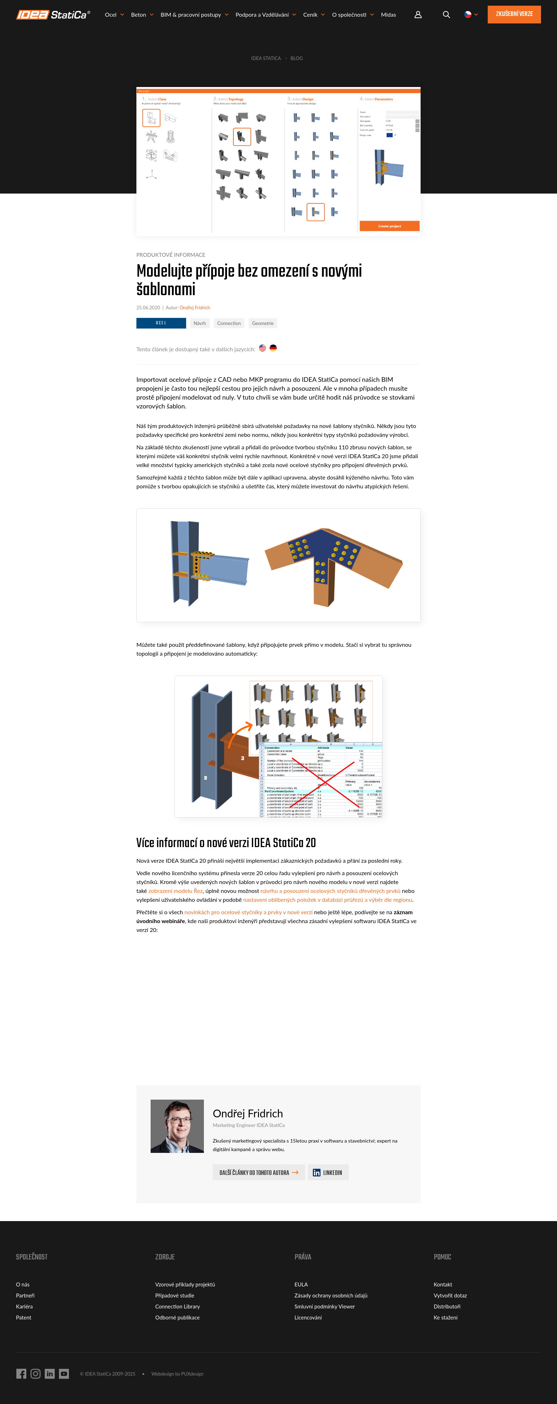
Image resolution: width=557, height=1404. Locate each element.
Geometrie (263, 323)
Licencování (308, 1317)
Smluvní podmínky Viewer (324, 1306)
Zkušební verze (514, 15)
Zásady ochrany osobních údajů (331, 1295)
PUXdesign (192, 1374)
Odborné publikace (177, 1317)
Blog (297, 58)
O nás (22, 1284)
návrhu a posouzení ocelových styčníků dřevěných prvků (331, 890)
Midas (392, 15)
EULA (301, 1284)
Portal (418, 15)
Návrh (200, 323)
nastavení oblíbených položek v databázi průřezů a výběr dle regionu (327, 899)
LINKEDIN (327, 1173)
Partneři (25, 1295)
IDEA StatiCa (266, 58)
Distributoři (447, 1306)
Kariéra (24, 1306)
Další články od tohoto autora (254, 1173)
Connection (229, 323)
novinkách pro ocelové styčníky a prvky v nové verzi (248, 912)
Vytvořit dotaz (450, 1295)
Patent (23, 1317)
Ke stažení (446, 1317)
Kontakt (443, 1284)
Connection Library (177, 1306)
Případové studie (174, 1295)
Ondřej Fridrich (195, 307)
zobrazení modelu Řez (175, 890)
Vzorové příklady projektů (185, 1284)
